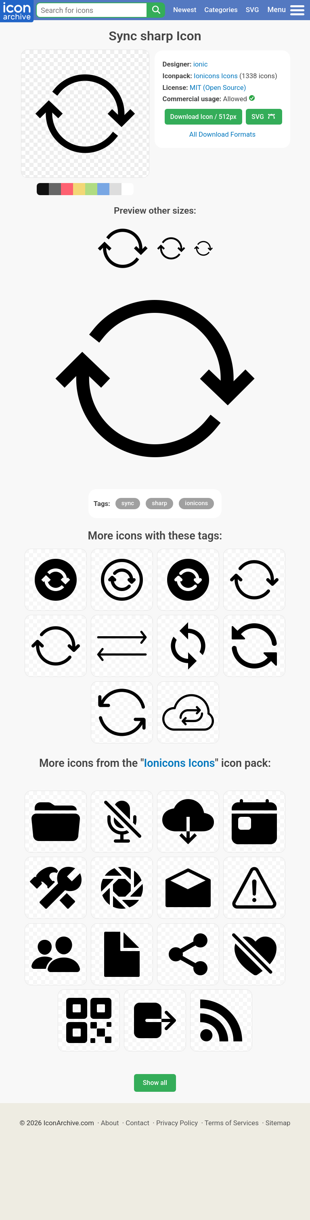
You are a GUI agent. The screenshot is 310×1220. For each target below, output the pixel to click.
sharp (159, 503)
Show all (155, 1083)
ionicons (196, 503)
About (110, 1123)
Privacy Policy (177, 1123)
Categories (221, 10)
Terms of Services (232, 1123)
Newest (184, 10)
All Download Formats (222, 134)
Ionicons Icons (216, 76)
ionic (200, 64)
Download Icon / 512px (203, 117)
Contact (137, 1123)
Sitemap (278, 1123)
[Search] (156, 10)
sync (127, 503)
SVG (252, 10)
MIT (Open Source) (218, 87)
